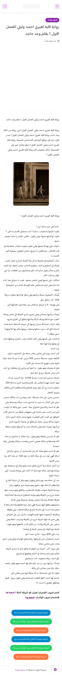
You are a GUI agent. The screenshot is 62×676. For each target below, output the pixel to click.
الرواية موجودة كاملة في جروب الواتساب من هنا (31, 621)
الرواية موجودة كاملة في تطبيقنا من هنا (31, 630)
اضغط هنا (30, 598)
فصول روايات (52, 20)
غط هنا (9, 593)
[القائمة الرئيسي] (57, 6)
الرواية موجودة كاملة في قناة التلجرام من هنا (31, 612)
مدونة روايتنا (20, 670)
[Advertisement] (31, 75)
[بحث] (5, 6)
